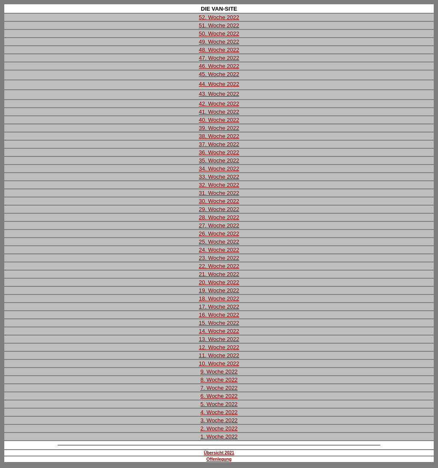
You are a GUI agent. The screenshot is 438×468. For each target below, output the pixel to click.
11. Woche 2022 (219, 355)
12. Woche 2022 (219, 347)
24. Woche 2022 (219, 250)
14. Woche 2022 (219, 331)
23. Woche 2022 (219, 258)
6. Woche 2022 (219, 396)
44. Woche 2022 (219, 84)
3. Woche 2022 (219, 420)
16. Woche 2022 (219, 315)
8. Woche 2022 (219, 380)
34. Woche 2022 (219, 168)
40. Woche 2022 (219, 120)
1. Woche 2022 (219, 436)
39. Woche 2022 (219, 128)
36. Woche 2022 (219, 152)
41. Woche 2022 (219, 112)
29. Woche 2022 (219, 209)
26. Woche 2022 (219, 233)
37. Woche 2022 (219, 144)
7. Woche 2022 (219, 388)
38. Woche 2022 (219, 136)
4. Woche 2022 (219, 412)
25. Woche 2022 (219, 241)
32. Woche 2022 (219, 185)
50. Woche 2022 (219, 33)
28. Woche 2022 (219, 217)
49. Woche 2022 (219, 41)
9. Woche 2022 (219, 371)
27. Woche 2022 (219, 225)
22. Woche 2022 (219, 266)
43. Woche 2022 (219, 94)
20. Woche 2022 (219, 282)
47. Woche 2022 (219, 58)
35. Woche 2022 (219, 160)
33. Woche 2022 (219, 177)
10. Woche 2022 (219, 363)
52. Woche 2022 (219, 17)
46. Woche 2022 (219, 66)
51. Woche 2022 (219, 25)
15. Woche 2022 (219, 323)
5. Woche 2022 (219, 404)
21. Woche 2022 (219, 274)
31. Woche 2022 (219, 193)
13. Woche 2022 (219, 339)
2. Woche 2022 (219, 428)
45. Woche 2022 (219, 74)
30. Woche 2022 (219, 201)
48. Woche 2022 (219, 50)
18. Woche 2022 (219, 298)
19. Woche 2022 (219, 290)
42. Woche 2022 (219, 103)
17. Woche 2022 (219, 306)
